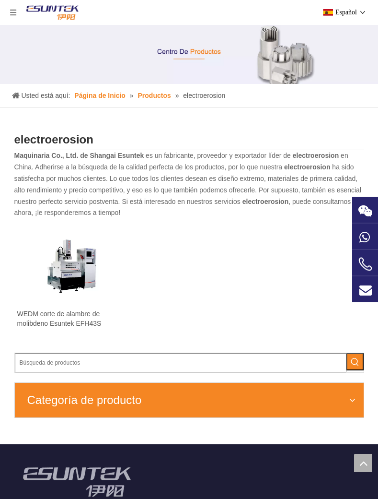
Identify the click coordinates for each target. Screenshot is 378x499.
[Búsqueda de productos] (315, 138)
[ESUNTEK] (54, 429)
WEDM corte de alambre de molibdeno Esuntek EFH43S (54, 342)
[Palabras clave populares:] (355, 138)
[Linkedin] (320, 474)
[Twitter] (335, 474)
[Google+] (305, 474)
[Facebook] (290, 474)
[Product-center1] (189, 54)
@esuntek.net (149, 442)
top (363, 463)
